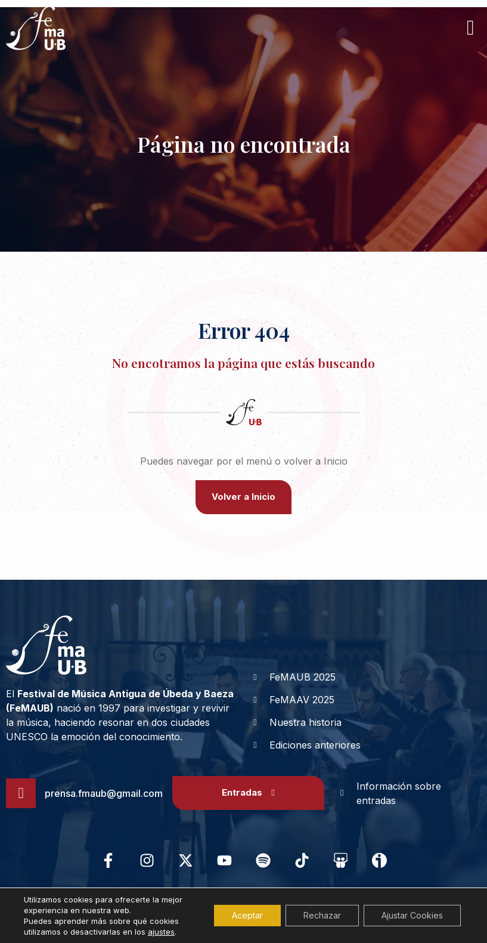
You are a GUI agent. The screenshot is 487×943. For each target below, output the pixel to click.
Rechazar (322, 915)
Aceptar (247, 915)
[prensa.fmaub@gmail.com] (21, 793)
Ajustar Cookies (412, 915)
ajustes (161, 931)
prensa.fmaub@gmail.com (104, 793)
